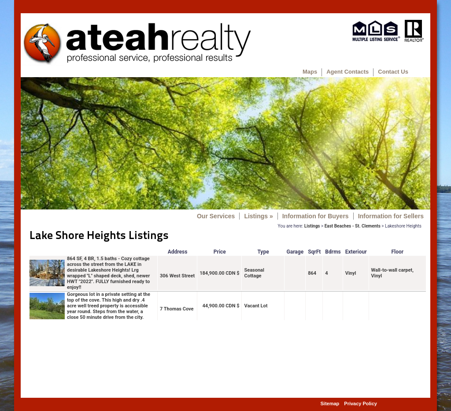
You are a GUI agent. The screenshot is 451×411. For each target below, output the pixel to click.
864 (312, 273)
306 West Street (177, 276)
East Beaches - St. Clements (353, 226)
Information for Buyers (315, 216)
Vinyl (350, 273)
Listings (258, 216)
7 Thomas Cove (177, 309)
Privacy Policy (360, 403)
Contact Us (393, 71)
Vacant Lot (255, 306)
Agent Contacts (347, 71)
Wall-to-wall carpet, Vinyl (392, 273)
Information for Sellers (391, 216)
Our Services (216, 216)
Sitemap (330, 403)
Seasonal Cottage (254, 273)
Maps (310, 71)
